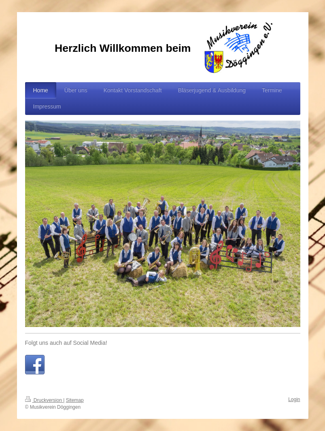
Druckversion (44, 400)
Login (294, 399)
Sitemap (75, 400)
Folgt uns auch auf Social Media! (66, 343)
